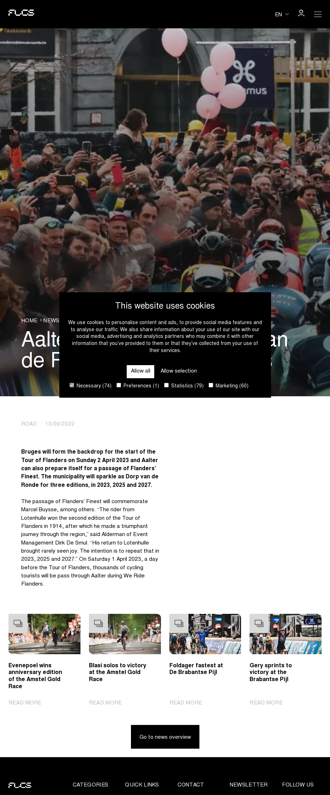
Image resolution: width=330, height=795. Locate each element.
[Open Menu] (318, 14)
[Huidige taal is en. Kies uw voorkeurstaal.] (282, 14)
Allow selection (179, 371)
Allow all (140, 371)
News (51, 321)
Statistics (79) (184, 386)
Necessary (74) (91, 386)
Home (29, 321)
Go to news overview (165, 738)
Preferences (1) (137, 386)
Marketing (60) (228, 386)
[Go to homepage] (19, 14)
